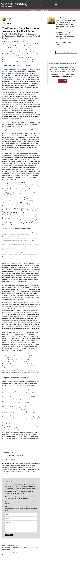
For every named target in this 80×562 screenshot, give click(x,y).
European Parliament (30, 547)
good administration (60, 38)
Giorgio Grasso (11, 19)
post (37, 52)
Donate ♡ (63, 81)
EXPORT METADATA (9, 459)
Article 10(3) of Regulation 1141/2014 (16, 71)
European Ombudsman (17, 547)
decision (38, 42)
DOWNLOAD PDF (8, 452)
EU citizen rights (6, 547)
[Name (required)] (21, 514)
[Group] (14, 3)
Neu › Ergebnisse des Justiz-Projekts (40, 10)
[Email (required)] (21, 518)
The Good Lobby (6, 46)
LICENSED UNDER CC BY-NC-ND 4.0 (13, 455)
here (17, 89)
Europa (4, 555)
